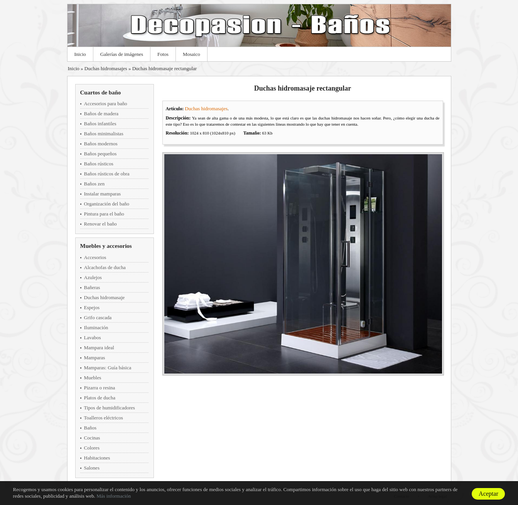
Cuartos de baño (100, 92)
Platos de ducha (100, 398)
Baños (90, 428)
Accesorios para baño (105, 103)
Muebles (92, 377)
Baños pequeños (100, 154)
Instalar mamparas (102, 194)
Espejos (92, 307)
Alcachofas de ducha (105, 267)
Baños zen (94, 184)
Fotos (163, 54)
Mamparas (94, 357)
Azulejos (93, 277)
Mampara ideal (99, 347)
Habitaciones (97, 458)
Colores (92, 448)
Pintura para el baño (104, 214)
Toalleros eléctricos (103, 418)
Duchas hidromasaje (104, 297)
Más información (113, 496)
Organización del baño (106, 204)
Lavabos (92, 337)
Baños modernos (101, 143)
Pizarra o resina (99, 388)
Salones (92, 468)
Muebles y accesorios (106, 246)
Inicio (80, 54)
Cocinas (92, 438)
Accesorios (95, 257)
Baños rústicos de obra (107, 174)
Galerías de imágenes (121, 54)
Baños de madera (101, 113)
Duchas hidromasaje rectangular (164, 68)
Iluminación (96, 327)
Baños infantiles (100, 123)
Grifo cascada (98, 317)
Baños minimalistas (103, 133)
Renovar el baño (100, 224)
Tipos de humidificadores (109, 408)
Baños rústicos (98, 164)
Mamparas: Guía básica (108, 367)
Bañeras (92, 287)
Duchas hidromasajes (105, 68)
